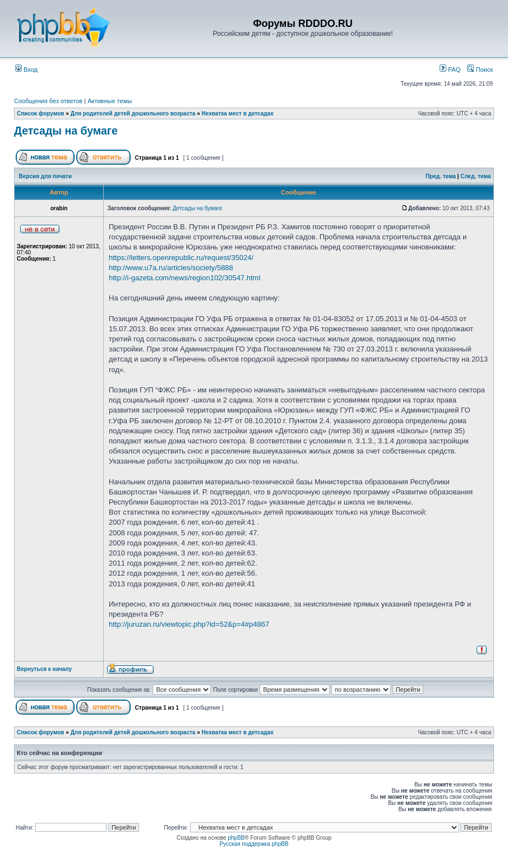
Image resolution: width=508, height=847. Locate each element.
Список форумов (40, 113)
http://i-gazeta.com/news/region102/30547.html (184, 278)
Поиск (480, 69)
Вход (26, 69)
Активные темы (109, 101)
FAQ (450, 69)
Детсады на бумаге (66, 130)
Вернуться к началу (44, 669)
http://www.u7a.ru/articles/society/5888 (171, 267)
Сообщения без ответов (48, 101)
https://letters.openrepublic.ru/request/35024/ (181, 257)
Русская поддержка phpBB (253, 844)
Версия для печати (45, 176)
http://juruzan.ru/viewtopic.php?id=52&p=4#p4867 (189, 624)
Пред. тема (441, 176)
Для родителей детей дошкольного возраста (133, 113)
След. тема (475, 176)
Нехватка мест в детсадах (238, 113)
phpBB (236, 838)
